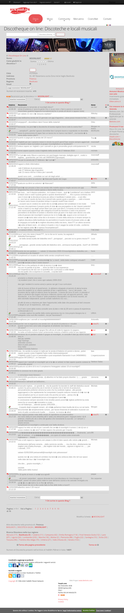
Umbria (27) (46, 540)
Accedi (68, 2)
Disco (35, 19)
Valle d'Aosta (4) (60, 540)
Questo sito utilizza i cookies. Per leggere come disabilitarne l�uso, (37, 610)
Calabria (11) (37, 535)
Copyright (12, 581)
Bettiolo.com (114, 121)
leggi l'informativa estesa (72, 610)
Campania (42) (51, 535)
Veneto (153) (73, 540)
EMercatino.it (115, 101)
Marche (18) (44, 537)
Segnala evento (45, 2)
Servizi (57, 2)
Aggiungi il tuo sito (30, 2)
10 (58, 508)
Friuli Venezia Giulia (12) (89, 535)
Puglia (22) (79, 537)
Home (112, 2)
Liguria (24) (16, 537)
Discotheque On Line (17, 55)
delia (94, 179)
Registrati (77, 2)
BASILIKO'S (11, 527)
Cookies (61, 602)
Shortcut (16, 2)
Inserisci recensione (17, 99)
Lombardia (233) (30, 537)
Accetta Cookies (89, 610)
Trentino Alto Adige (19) (29, 540)
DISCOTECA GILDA (25, 527)
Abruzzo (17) (12, 535)
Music (50, 19)
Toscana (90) (12, 540)
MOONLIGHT (43, 96)
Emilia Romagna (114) (68, 535)
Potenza (32, 79)
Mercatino (78, 18)
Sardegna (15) (91, 537)
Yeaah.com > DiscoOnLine (114, 137)
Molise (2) (55, 537)
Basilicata (33, 81)
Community (64, 19)
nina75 (95, 324)
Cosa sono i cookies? (103, 610)
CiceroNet (93, 18)
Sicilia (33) (103, 537)
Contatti (107, 18)
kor (93, 330)
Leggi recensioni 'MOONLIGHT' (19, 88)
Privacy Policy (63, 599)
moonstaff (96, 274)
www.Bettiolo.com (85, 580)
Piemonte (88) (67, 537)
